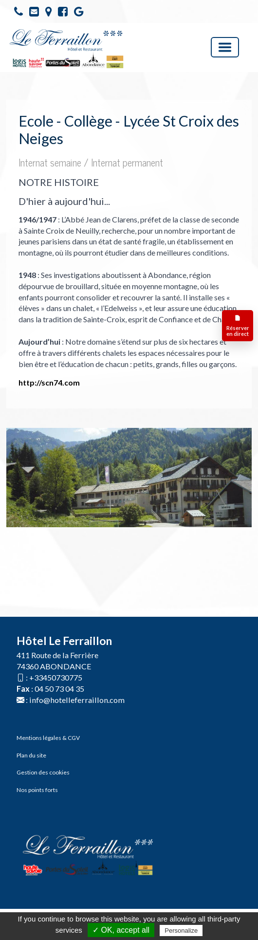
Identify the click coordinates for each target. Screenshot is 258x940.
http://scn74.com (49, 382)
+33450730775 (55, 677)
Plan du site (31, 755)
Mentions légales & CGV (48, 737)
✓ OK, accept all (120, 930)
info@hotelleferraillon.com (77, 699)
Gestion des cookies (43, 772)
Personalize (181, 930)
